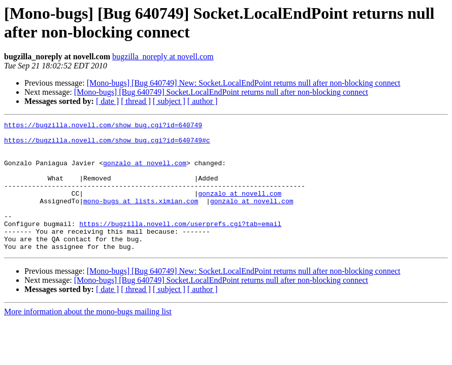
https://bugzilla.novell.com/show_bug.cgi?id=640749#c (107, 144)
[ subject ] (169, 101)
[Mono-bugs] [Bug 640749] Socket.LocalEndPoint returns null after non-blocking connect (221, 92)
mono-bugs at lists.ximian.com (140, 217)
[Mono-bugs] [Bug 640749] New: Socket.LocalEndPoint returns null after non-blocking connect (244, 83)
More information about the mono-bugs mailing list (88, 337)
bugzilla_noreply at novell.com (163, 56)
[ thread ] (136, 101)
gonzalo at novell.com (144, 171)
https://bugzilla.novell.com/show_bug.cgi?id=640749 (103, 126)
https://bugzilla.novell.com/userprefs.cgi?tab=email (180, 244)
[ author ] (202, 101)
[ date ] (107, 101)
